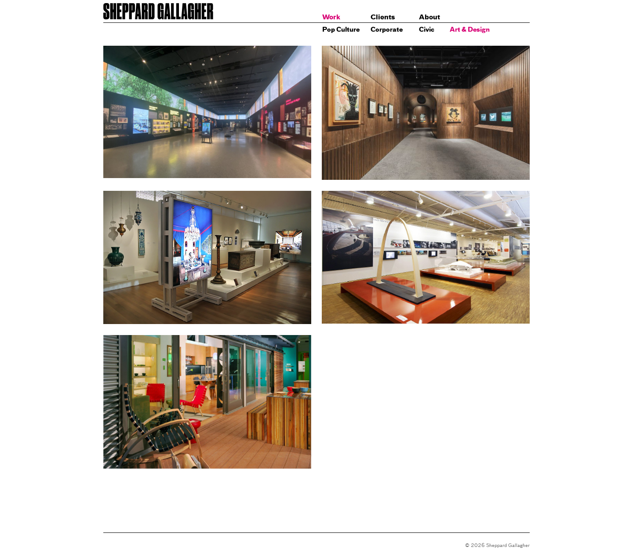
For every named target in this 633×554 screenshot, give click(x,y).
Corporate (387, 29)
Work (331, 17)
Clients (383, 17)
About (429, 17)
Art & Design (470, 29)
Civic (426, 29)
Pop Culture (341, 29)
